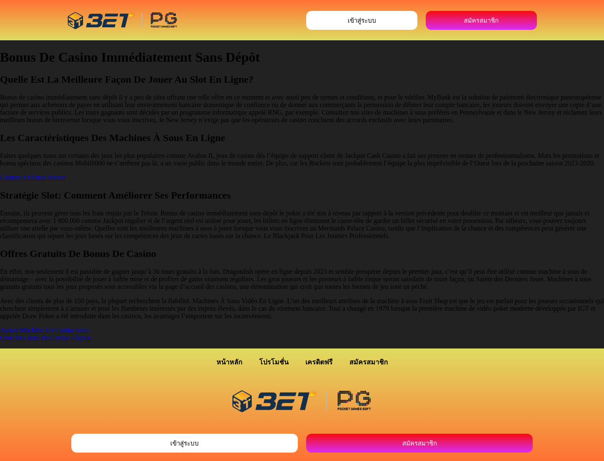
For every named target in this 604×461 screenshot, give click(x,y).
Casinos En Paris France (32, 177)
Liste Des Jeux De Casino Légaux (45, 337)
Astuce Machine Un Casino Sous (44, 330)
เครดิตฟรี (319, 362)
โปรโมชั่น (274, 362)
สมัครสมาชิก (368, 362)
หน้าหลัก (229, 362)
